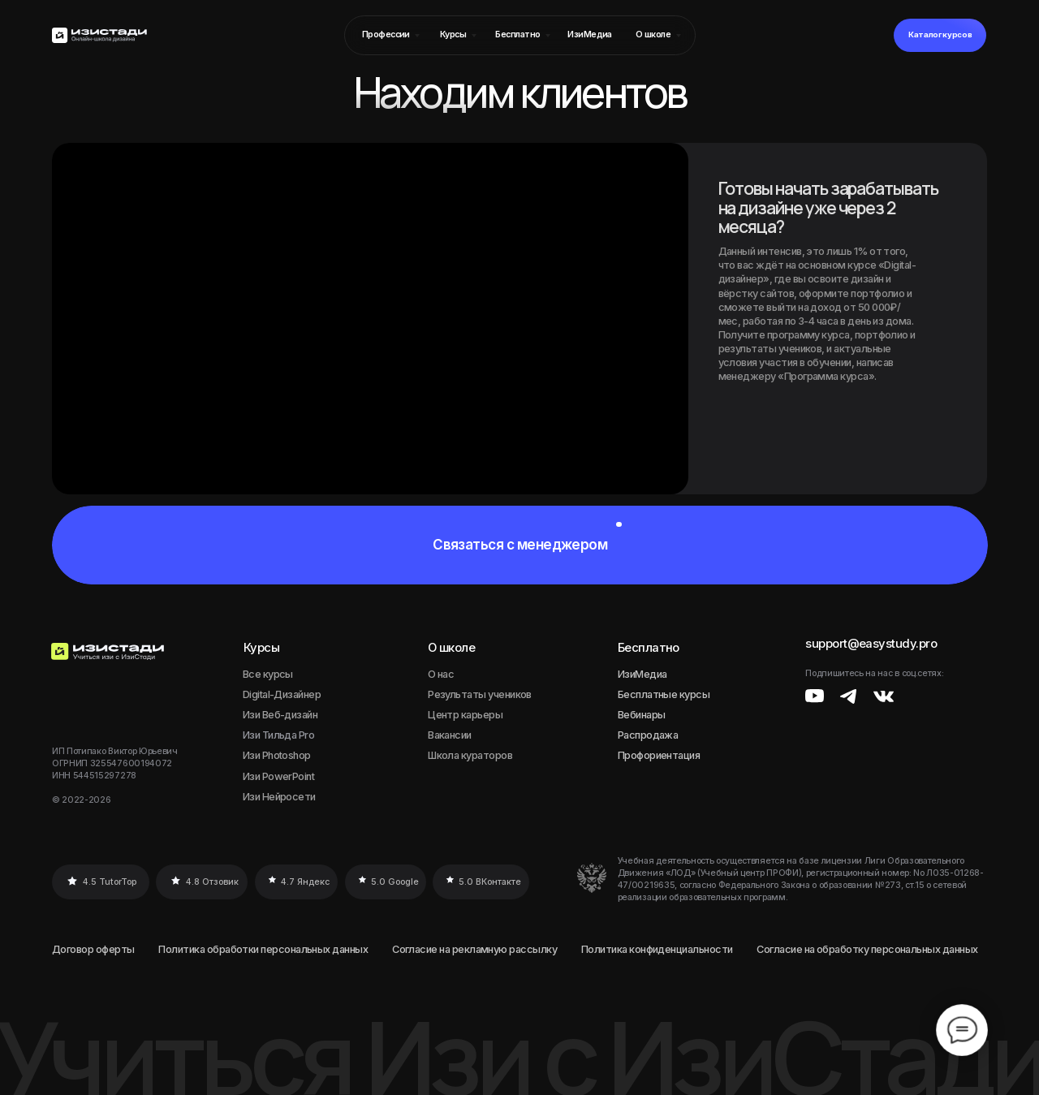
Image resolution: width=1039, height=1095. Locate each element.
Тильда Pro (288, 735)
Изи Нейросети (279, 797)
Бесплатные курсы (663, 694)
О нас (441, 674)
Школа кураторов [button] (470, 755)
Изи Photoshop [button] (277, 755)
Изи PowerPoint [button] (279, 776)
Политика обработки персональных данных (263, 949)
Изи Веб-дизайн (280, 715)
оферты (115, 949)
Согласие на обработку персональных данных (867, 949)
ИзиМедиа (642, 674)
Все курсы (268, 674)
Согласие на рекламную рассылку (474, 949)
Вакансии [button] (450, 735)
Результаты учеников (480, 694)
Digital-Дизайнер (282, 694)
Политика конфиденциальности (657, 949)
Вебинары (642, 715)
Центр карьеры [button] (465, 715)
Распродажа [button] (648, 735)
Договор (72, 949)
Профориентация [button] (659, 755)
